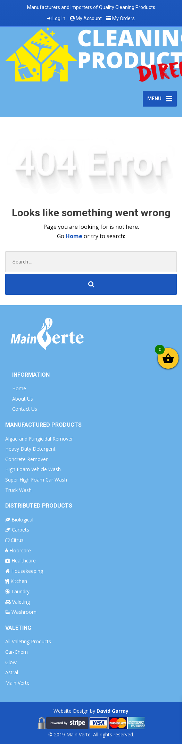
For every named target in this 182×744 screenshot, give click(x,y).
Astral (11, 672)
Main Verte (17, 682)
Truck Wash (18, 490)
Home (75, 236)
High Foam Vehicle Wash (33, 469)
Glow (11, 662)
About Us (22, 398)
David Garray (113, 711)
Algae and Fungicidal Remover (39, 438)
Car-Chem (16, 652)
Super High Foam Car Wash (36, 479)
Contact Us (24, 409)
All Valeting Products (28, 641)
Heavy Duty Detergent (30, 448)
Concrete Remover (26, 459)
